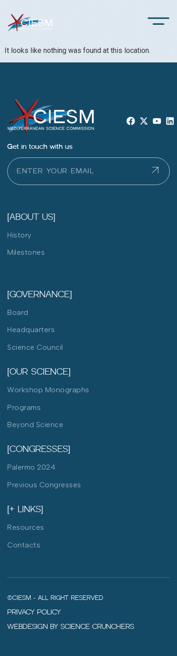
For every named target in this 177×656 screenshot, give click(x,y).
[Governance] (39, 294)
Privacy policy (34, 612)
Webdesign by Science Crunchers (70, 626)
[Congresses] (38, 448)
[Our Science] (38, 371)
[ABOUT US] (31, 216)
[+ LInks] (25, 509)
